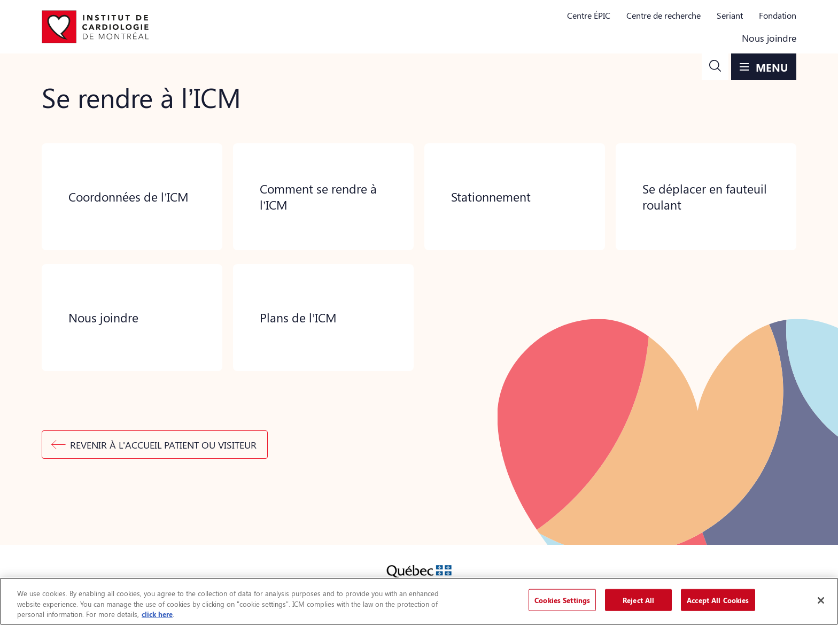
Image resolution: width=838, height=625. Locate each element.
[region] (419, 601)
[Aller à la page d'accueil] (95, 26)
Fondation (777, 15)
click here (157, 614)
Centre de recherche (663, 15)
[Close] (821, 600)
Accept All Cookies (718, 599)
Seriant (730, 15)
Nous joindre (769, 38)
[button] (715, 66)
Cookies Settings (562, 599)
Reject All (638, 599)
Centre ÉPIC (588, 15)
